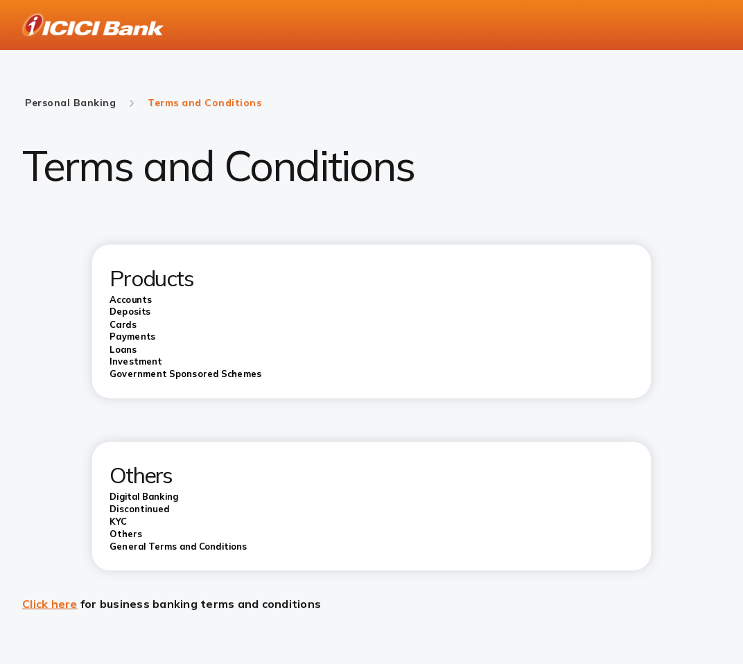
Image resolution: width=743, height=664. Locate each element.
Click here (50, 604)
